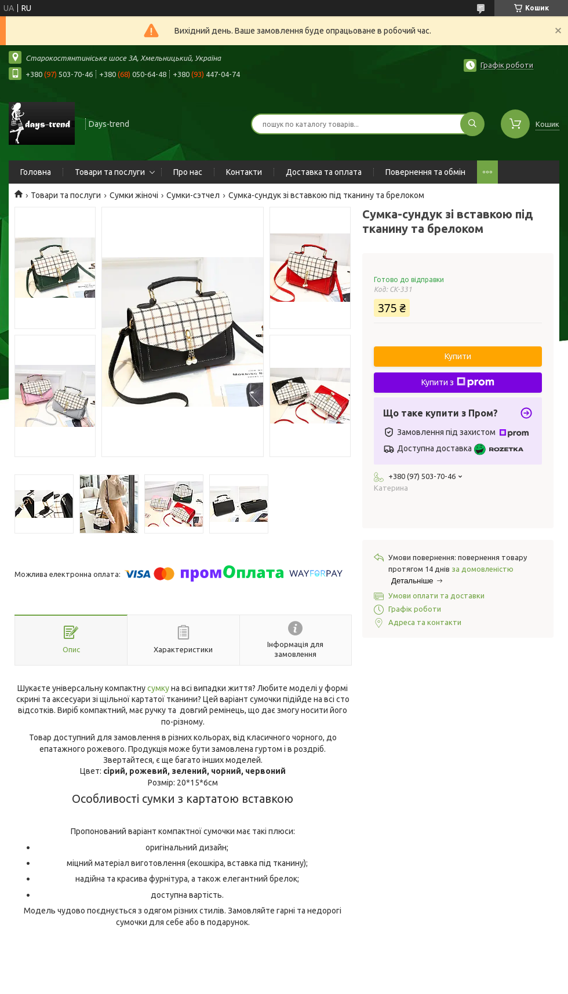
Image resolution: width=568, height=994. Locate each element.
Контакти (244, 172)
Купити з (457, 382)
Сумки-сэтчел (193, 195)
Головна (35, 172)
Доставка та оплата (324, 172)
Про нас (187, 172)
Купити (458, 356)
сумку (158, 688)
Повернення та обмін (425, 172)
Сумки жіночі (134, 195)
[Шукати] (472, 124)
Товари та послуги (110, 172)
